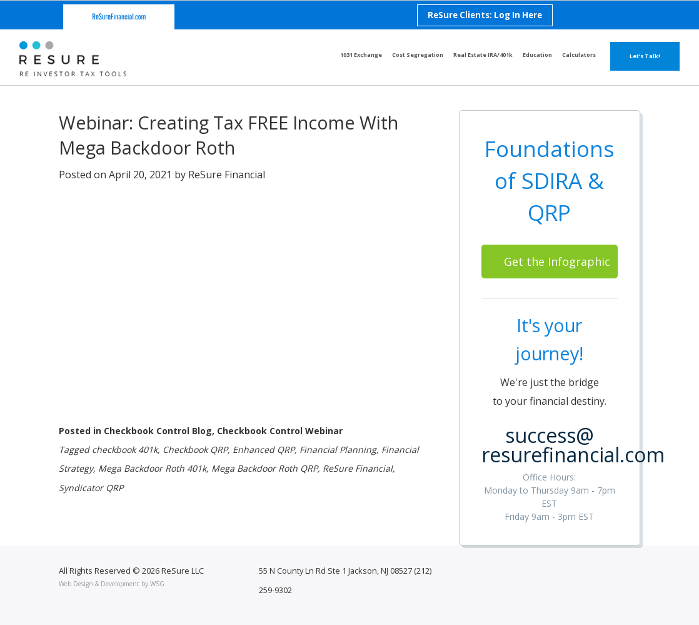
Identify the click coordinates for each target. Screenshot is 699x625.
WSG (157, 583)
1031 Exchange (361, 55)
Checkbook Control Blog (158, 431)
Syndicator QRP (91, 488)
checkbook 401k (125, 449)
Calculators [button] (579, 55)
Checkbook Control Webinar (280, 431)
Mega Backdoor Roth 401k (152, 468)
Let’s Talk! (645, 56)
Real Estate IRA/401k (483, 55)
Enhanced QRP (263, 449)
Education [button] (537, 55)
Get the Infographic (557, 261)
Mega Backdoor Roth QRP (264, 468)
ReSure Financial (226, 174)
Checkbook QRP (195, 449)
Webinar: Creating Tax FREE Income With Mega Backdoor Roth (228, 135)
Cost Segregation (417, 55)
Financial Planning (337, 449)
